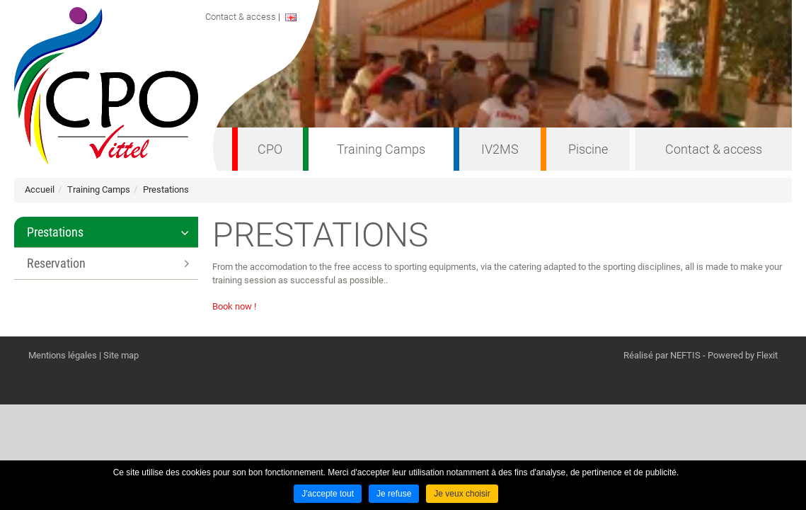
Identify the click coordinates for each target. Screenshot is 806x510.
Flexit (767, 355)
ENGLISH (302, 17)
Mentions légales (62, 355)
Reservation (56, 263)
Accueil (39, 189)
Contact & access (713, 149)
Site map (121, 355)
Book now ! (234, 306)
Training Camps (381, 149)
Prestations (166, 189)
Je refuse (393, 494)
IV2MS (500, 149)
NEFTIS (685, 355)
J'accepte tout (327, 494)
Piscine (588, 149)
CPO (270, 149)
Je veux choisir (462, 494)
